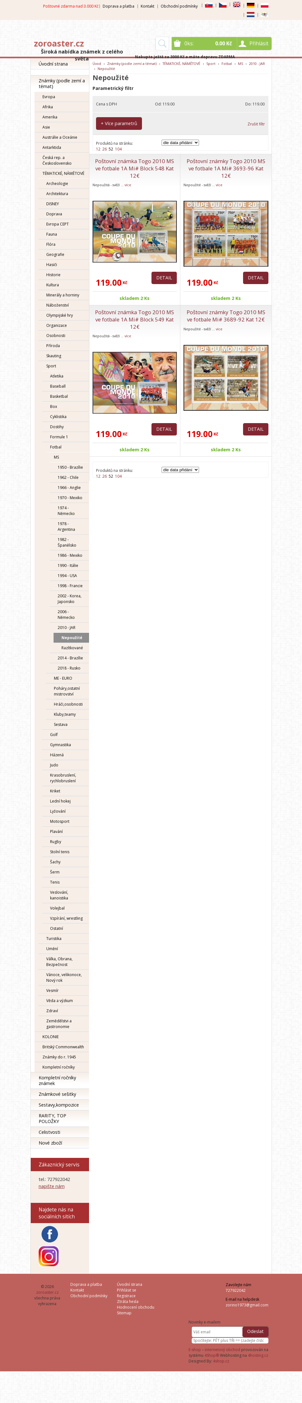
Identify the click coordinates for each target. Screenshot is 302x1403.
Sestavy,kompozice (59, 1105)
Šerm (55, 872)
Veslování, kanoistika (59, 895)
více (128, 184)
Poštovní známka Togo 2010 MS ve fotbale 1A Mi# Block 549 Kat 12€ (134, 319)
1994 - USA (67, 575)
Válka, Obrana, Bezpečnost (59, 961)
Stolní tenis (59, 851)
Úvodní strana (53, 64)
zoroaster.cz (59, 43)
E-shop (195, 1349)
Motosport (59, 821)
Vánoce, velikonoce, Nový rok (64, 977)
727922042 (236, 1290)
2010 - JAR (66, 627)
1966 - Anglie (69, 487)
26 (104, 149)
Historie (53, 274)
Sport (51, 366)
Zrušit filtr (256, 124)
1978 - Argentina (66, 526)
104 (118, 149)
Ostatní (56, 928)
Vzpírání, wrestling (66, 918)
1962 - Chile (68, 477)
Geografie (55, 254)
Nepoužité (71, 637)
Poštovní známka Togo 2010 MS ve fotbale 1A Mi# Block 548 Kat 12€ (134, 168)
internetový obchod (222, 1349)
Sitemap (124, 1313)
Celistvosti (49, 1132)
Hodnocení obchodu (135, 1307)
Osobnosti (55, 335)
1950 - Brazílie (70, 467)
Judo (54, 765)
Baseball (58, 386)
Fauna (51, 234)
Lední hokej (60, 801)
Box (53, 406)
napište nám (52, 1186)
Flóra (50, 244)
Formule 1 (59, 437)
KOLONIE (50, 1036)
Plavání (56, 831)
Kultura (52, 285)
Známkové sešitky (57, 1094)
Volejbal (57, 908)
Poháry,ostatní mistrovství (67, 691)
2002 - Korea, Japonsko (69, 598)
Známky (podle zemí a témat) (62, 83)
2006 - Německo (66, 614)
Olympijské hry (59, 315)
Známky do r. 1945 (59, 1057)
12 (98, 149)
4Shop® (211, 1355)
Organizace (56, 325)
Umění (52, 948)
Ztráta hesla (127, 1301)
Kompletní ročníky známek (57, 1080)
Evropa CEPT (57, 224)
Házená (57, 755)
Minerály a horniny (62, 295)
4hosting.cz (258, 1355)
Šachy (55, 862)
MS (56, 457)
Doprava (54, 214)
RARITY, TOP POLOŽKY (52, 1118)
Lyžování (58, 811)
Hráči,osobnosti (68, 704)
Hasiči (51, 264)
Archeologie (57, 183)
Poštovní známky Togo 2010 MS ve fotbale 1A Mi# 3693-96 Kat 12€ (226, 168)
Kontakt (147, 6)
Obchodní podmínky (179, 6)
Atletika (56, 376)
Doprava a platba (118, 6)
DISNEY (52, 203)
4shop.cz (221, 1361)
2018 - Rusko (69, 668)
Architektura (57, 193)
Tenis (55, 882)
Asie (46, 127)
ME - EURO (63, 678)
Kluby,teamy (65, 714)
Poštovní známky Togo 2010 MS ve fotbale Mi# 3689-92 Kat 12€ (226, 315)
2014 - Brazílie (70, 658)
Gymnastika (60, 744)
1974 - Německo (66, 510)
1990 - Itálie (68, 565)
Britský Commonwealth (63, 1047)
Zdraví (52, 1010)
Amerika (49, 117)
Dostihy (57, 426)
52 (111, 149)
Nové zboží (50, 1143)
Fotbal (55, 447)
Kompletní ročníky (58, 1067)
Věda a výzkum (59, 1000)
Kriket (55, 791)
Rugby (55, 841)
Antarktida (51, 147)
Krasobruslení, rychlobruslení (63, 778)
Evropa (48, 96)
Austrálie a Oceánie (59, 137)
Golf (54, 734)
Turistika (53, 938)
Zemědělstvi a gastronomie (59, 1023)
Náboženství (57, 305)
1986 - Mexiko (70, 555)
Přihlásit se (126, 1290)
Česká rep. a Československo (57, 160)
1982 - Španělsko (67, 542)
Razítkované (72, 648)
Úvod (97, 63)
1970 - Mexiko (70, 497)
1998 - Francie (70, 585)
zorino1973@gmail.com (247, 1305)
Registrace (126, 1295)
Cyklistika (58, 416)
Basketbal (59, 396)
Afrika (47, 107)
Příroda (53, 345)
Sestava (60, 724)
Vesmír (52, 990)
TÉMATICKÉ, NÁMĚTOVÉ (63, 173)
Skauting (53, 356)
